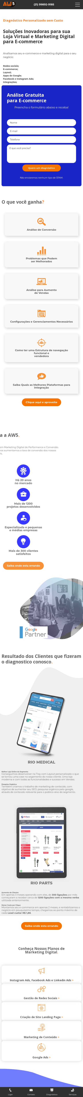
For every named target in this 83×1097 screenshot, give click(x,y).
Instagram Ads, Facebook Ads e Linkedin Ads (41, 990)
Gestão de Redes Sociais (41, 1008)
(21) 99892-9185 (44, 4)
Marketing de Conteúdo (41, 1048)
